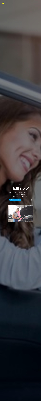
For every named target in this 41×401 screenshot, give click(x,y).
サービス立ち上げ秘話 (18, 2)
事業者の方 (37, 2)
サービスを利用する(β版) (28, 2)
